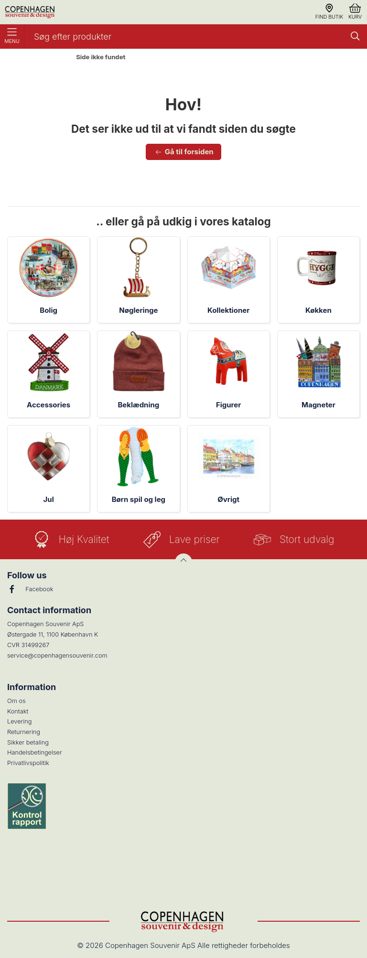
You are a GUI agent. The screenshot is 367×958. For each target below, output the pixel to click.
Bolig (48, 310)
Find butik (329, 11)
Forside (52, 57)
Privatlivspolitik (28, 762)
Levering (19, 721)
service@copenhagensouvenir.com (57, 655)
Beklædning (138, 404)
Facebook (30, 589)
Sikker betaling (28, 742)
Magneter (318, 404)
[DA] (30, 12)
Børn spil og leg (138, 499)
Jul (48, 499)
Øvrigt (228, 499)
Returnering (23, 731)
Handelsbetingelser (34, 752)
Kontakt (17, 711)
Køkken (318, 310)
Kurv (355, 11)
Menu (12, 36)
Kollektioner (228, 310)
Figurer (228, 404)
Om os (16, 700)
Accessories (48, 404)
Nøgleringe (138, 310)
